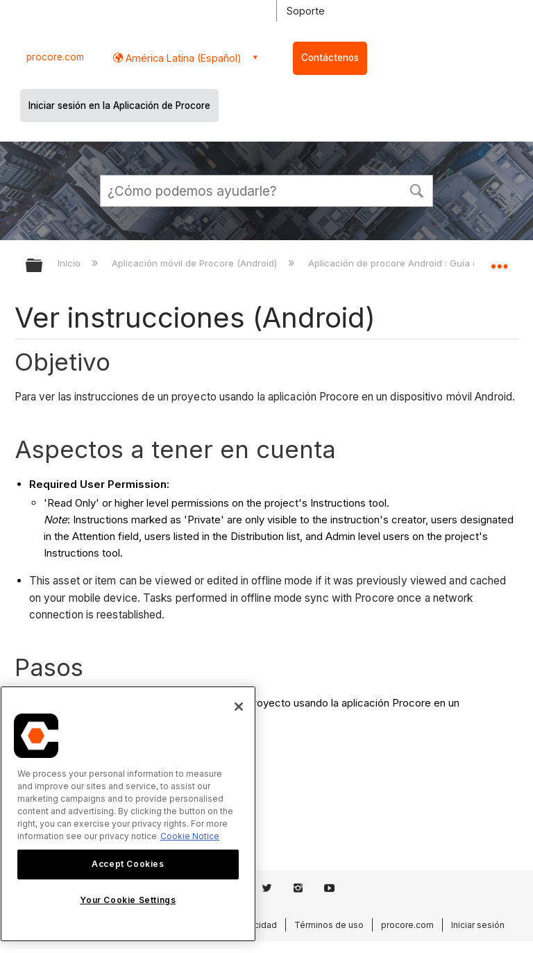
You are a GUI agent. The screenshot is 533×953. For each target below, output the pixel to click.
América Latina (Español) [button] (182, 58)
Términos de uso (329, 925)
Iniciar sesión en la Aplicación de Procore (119, 105)
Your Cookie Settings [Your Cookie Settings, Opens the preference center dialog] (128, 900)
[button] (416, 189)
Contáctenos (330, 57)
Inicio (70, 263)
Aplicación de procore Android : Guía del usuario (416, 263)
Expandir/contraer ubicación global (499, 261)
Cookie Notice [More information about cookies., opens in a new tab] (189, 836)
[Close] (238, 706)
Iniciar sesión (478, 925)
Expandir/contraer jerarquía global (43, 266)
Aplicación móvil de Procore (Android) (196, 263)
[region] (128, 814)
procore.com (55, 56)
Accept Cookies (128, 864)
